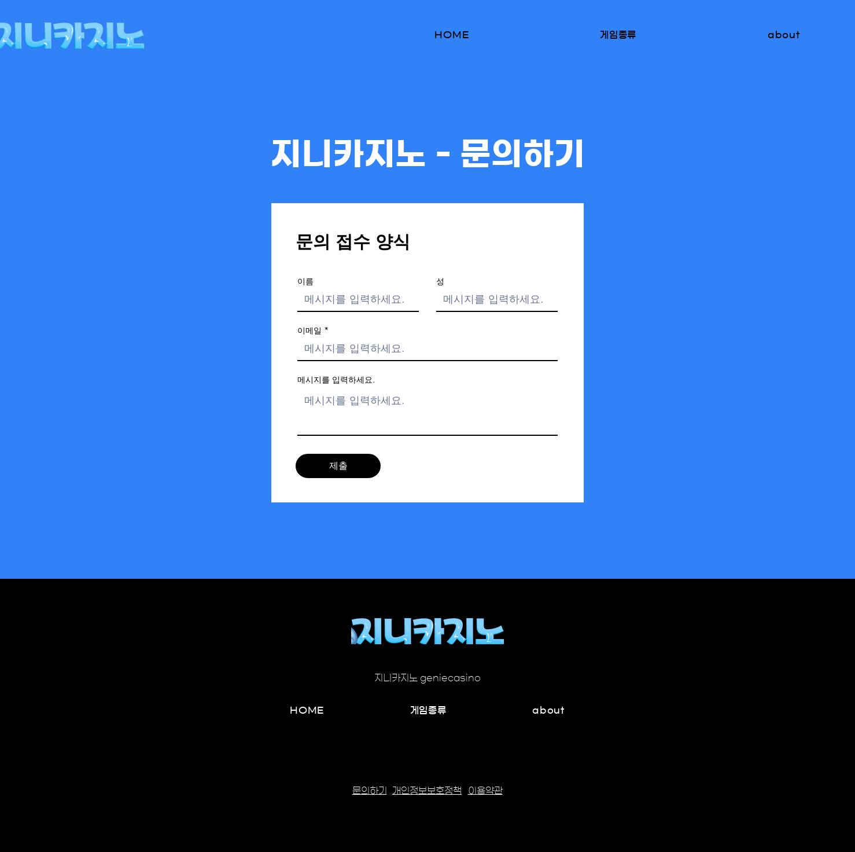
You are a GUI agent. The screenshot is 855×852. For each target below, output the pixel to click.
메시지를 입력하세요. (336, 380)
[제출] (338, 466)
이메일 (309, 330)
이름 (305, 281)
